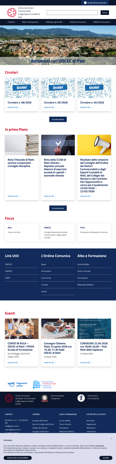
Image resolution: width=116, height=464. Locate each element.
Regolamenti (91, 424)
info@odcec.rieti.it (12, 426)
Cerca (104, 12)
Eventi (44, 291)
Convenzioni (91, 431)
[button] (111, 438)
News (43, 264)
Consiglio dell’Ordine (40, 420)
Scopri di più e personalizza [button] (17, 458)
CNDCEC (8, 264)
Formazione (82, 277)
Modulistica (91, 427)
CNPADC (8, 271)
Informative (46, 271)
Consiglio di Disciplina (40, 431)
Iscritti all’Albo (83, 264)
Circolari (44, 284)
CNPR (7, 277)
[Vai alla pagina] (17, 384)
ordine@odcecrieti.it (13, 429)
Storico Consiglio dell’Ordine (43, 424)
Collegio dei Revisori (40, 427)
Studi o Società (83, 271)
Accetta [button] (106, 458)
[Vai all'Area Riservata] (95, 2)
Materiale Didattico (85, 284)
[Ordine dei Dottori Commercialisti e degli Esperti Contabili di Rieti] (27, 12)
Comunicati (46, 277)
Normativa (91, 420)
